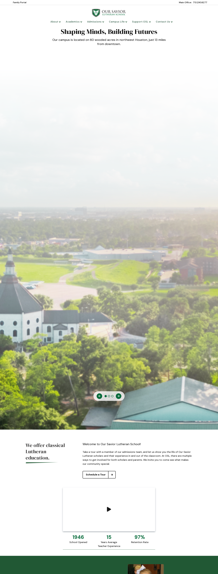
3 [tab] (112, 397)
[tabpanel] (109, 40)
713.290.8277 (200, 2)
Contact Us (161, 21)
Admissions (96, 21)
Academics (76, 21)
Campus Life (117, 21)
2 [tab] (109, 397)
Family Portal (19, 2)
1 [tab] (106, 397)
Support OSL (139, 21)
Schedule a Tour (100, 475)
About (58, 21)
